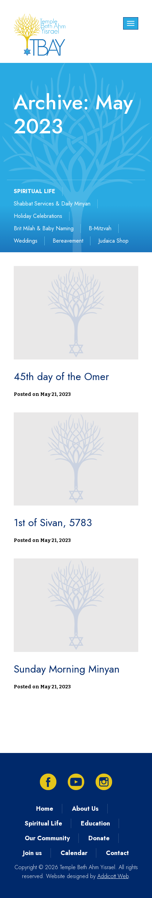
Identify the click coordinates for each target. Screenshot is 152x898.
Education (95, 823)
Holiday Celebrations (38, 216)
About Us (85, 808)
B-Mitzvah (100, 228)
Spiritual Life (43, 823)
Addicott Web (113, 876)
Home (44, 808)
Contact (117, 853)
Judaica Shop (113, 241)
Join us (32, 853)
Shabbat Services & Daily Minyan (52, 204)
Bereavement (68, 241)
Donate (99, 838)
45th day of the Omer (61, 376)
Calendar (74, 853)
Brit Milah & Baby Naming (44, 228)
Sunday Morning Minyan (67, 669)
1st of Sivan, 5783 (53, 522)
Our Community (47, 838)
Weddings (25, 241)
